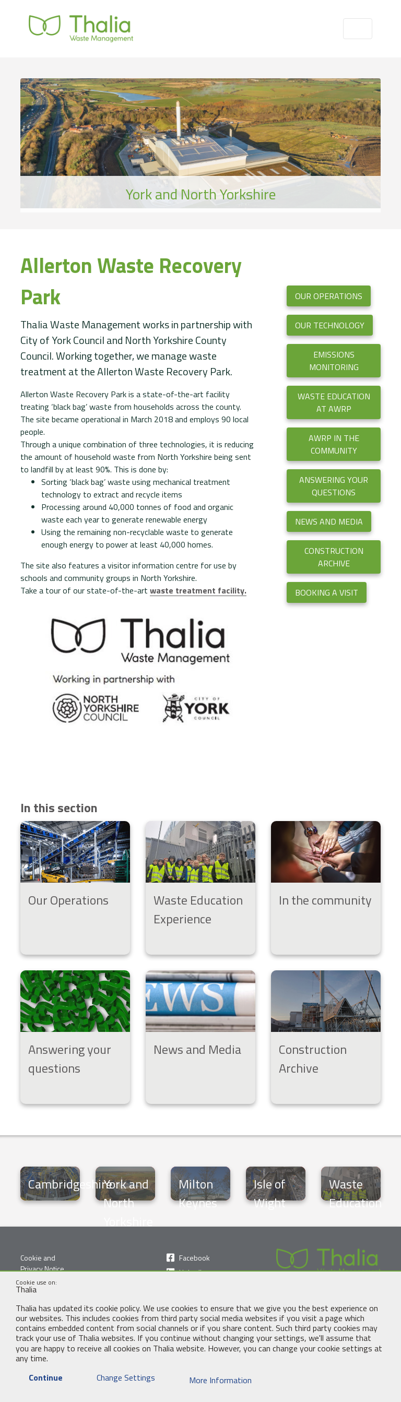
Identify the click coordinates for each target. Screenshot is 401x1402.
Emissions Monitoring (334, 360)
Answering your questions (333, 485)
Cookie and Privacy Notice (42, 1263)
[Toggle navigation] (357, 28)
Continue (39, 1377)
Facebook (194, 1257)
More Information (214, 1380)
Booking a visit (326, 592)
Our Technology (329, 325)
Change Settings (119, 1377)
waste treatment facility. (198, 590)
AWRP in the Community (334, 444)
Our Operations (328, 296)
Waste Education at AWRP (334, 402)
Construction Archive (333, 556)
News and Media (329, 521)
